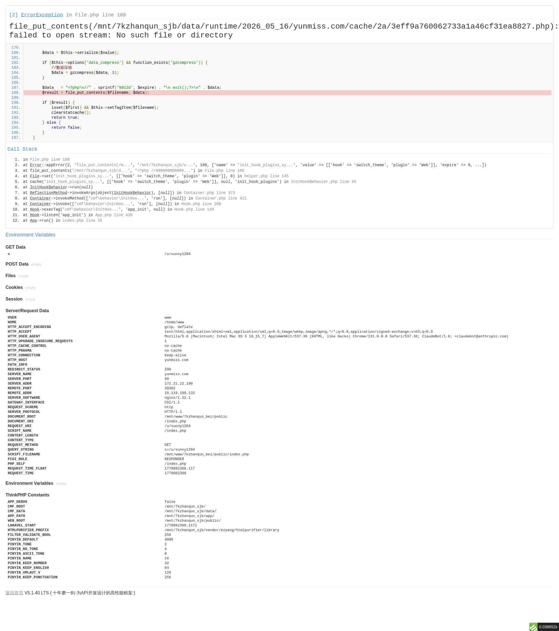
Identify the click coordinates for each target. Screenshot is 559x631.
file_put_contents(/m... (103, 165)
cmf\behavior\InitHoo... (117, 198)
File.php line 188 (100, 15)
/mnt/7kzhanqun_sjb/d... (101, 170)
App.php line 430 (113, 215)
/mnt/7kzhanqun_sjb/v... (166, 165)
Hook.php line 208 (201, 204)
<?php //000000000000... (164, 170)
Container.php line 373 (209, 193)
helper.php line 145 (266, 176)
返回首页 (14, 592)
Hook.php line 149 (194, 209)
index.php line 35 (82, 220)
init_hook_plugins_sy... (266, 165)
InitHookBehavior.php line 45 (323, 182)
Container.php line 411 (221, 198)
